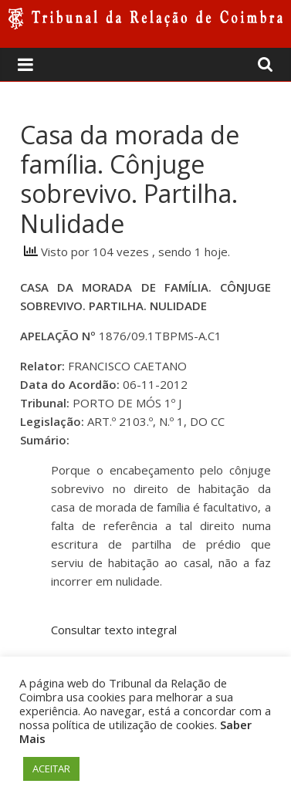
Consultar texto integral (114, 629)
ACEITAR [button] (51, 768)
